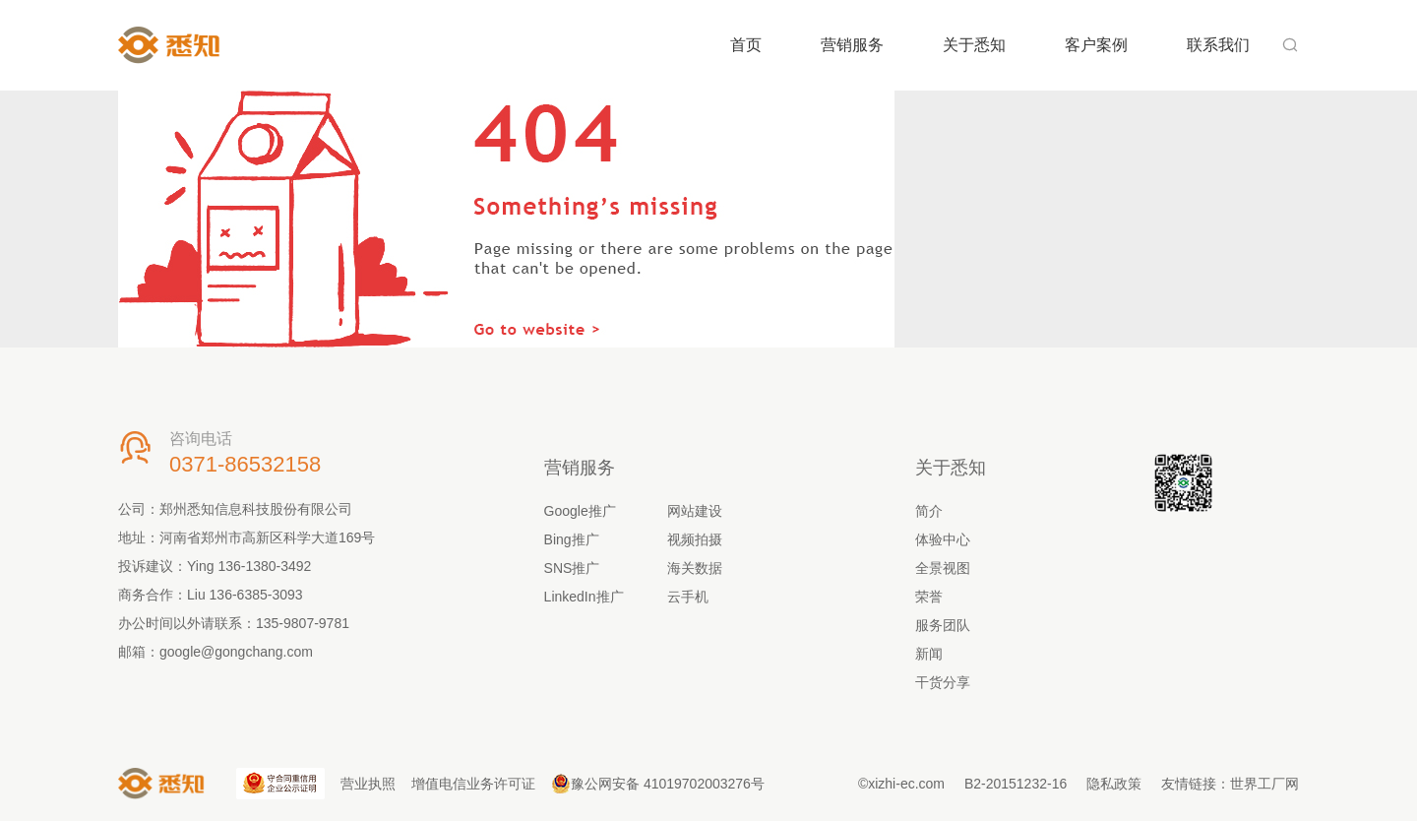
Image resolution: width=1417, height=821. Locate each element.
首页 (746, 44)
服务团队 (942, 625)
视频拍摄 (694, 539)
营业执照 (368, 783)
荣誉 (929, 596)
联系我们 (1218, 44)
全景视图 (942, 568)
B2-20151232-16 (1015, 783)
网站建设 (694, 511)
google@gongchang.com (236, 652)
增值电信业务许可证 (473, 783)
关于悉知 (974, 44)
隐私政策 (1113, 783)
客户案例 (1096, 44)
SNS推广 (572, 568)
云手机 (687, 596)
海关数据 (694, 568)
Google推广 (580, 511)
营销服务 (852, 44)
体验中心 (942, 539)
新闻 (929, 654)
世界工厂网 (1264, 783)
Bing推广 (571, 539)
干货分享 (942, 682)
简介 (929, 511)
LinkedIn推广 (584, 596)
